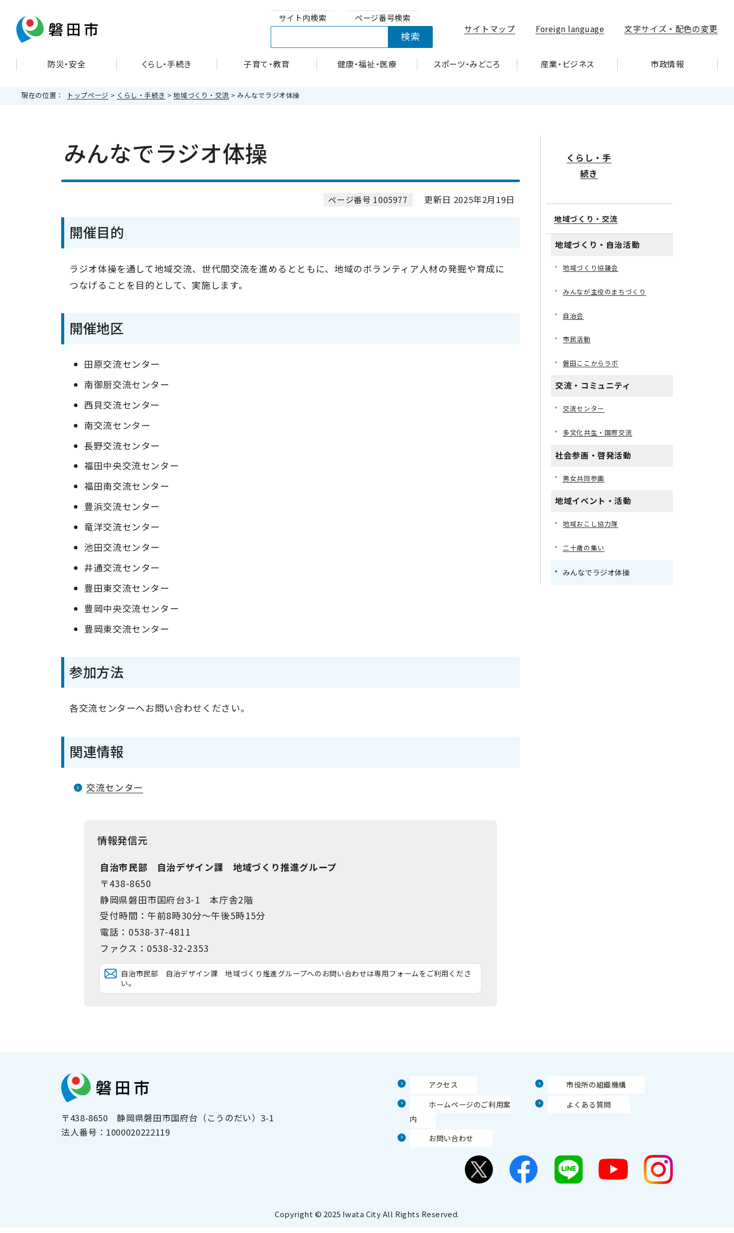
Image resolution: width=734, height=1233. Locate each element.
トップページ (88, 95)
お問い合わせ (437, 1144)
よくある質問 (574, 1124)
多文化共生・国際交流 (600, 409)
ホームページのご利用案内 (463, 1124)
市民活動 (578, 314)
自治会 (574, 289)
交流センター (114, 787)
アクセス (427, 1104)
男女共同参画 (585, 455)
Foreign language (570, 29)
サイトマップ (489, 29)
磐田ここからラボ (592, 338)
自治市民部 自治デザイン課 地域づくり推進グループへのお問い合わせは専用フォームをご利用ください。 (298, 988)
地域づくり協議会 (592, 240)
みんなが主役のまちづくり (607, 264)
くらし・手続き (141, 95)
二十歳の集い (585, 527)
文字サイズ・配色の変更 (671, 29)
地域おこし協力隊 (592, 502)
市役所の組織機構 (583, 1104)
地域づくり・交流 (201, 95)
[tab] (303, 18)
